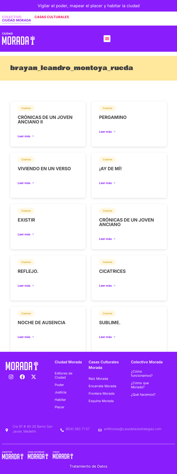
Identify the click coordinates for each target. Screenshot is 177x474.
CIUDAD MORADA (16, 20)
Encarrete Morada (102, 386)
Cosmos (26, 108)
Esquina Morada (101, 401)
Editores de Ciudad (63, 375)
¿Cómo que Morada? (140, 385)
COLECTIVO (11, 17)
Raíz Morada (98, 379)
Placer (59, 407)
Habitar (60, 400)
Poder (59, 385)
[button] (107, 38)
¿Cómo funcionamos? (142, 373)
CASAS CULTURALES (52, 17)
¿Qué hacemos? (143, 394)
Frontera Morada (102, 393)
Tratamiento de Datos (88, 466)
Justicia (60, 392)
